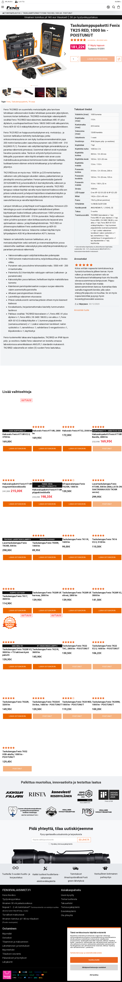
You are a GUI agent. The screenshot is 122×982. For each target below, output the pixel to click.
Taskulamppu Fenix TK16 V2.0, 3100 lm (104, 533)
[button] (65, 53)
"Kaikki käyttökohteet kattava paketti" (85, 795)
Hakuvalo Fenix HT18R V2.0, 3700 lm (16, 427)
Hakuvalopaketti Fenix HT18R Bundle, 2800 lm (107, 427)
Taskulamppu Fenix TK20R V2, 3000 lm (107, 586)
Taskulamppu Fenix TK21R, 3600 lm (45, 643)
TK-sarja (32, 102)
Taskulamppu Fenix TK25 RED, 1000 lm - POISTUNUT (77, 695)
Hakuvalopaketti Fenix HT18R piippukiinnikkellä (47, 483)
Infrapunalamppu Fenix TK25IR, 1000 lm (73, 477)
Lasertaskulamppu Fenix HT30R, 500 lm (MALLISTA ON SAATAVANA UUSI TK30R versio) (107, 480)
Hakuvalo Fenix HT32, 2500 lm (77, 423)
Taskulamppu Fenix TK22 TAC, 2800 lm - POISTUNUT (75, 639)
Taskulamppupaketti (20, 102)
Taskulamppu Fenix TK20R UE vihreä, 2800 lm (76, 586)
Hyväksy (61, 839)
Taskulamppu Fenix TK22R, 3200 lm (15, 695)
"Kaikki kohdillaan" (61, 792)
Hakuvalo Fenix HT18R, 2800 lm (46, 424)
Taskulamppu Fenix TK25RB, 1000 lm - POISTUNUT (106, 695)
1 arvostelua (91, 40)
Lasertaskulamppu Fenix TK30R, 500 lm (14, 536)
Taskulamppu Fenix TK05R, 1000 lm (45, 536)
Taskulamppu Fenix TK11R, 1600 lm (75, 533)
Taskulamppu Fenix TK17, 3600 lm (15, 589)
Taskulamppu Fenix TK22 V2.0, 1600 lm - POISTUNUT (105, 639)
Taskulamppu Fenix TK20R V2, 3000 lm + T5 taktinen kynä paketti (17, 644)
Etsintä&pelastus (12, 13)
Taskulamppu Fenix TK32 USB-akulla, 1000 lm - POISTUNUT (14, 747)
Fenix (8, 102)
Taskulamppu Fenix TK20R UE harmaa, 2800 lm (46, 586)
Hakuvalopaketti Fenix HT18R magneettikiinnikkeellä (17, 477)
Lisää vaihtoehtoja (19, 383)
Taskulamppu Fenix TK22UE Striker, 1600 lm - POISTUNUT (47, 695)
